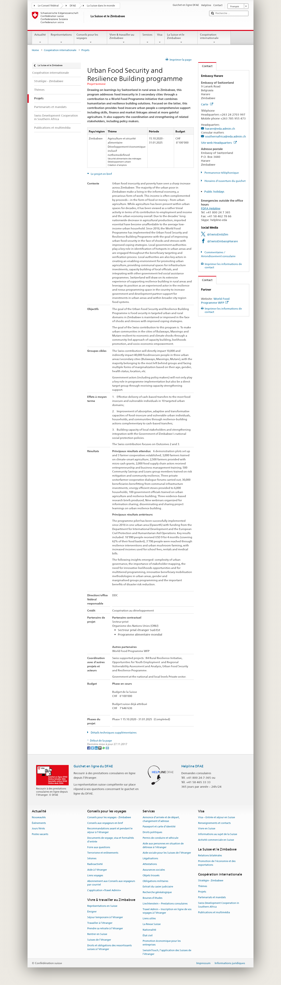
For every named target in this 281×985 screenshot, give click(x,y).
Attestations (150, 864)
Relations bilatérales (210, 855)
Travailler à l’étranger (99, 922)
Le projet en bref (101, 173)
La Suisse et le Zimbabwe (181, 38)
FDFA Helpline (210, 208)
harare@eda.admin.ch (220, 128)
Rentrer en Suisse (97, 934)
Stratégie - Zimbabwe (210, 880)
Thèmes (202, 886)
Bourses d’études (152, 897)
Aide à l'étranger (97, 869)
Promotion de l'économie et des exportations (217, 863)
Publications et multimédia (214, 912)
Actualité (40, 38)
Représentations (61, 38)
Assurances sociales (154, 869)
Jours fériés (38, 828)
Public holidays (214, 191)
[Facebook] (89, 747)
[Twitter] (93, 747)
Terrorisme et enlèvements (102, 852)
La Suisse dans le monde (101, 5)
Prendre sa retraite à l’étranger (105, 928)
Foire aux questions (98, 847)
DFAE (73, 5)
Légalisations (150, 858)
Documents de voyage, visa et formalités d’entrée (110, 839)
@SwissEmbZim (217, 234)
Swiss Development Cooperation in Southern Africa (218, 904)
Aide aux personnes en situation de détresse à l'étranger (163, 845)
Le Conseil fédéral (48, 5)
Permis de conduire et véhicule (160, 837)
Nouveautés (39, 817)
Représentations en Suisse (102, 905)
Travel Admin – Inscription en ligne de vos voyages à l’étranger (167, 911)
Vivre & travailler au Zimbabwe (123, 38)
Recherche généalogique (157, 892)
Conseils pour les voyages (90, 38)
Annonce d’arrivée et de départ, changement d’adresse (161, 819)
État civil (148, 935)
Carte (207, 104)
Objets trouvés (151, 875)
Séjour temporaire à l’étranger (105, 917)
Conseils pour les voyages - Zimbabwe (109, 817)
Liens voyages (95, 875)
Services (147, 38)
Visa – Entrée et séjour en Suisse (216, 817)
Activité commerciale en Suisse (216, 839)
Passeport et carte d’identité (159, 826)
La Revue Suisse (152, 924)
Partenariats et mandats (212, 897)
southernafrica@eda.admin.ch (225, 136)
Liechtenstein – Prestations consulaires (165, 903)
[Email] (107, 747)
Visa (160, 38)
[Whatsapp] (104, 747)
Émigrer (92, 911)
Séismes (91, 858)
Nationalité (149, 929)
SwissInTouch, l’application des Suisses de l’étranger (167, 952)
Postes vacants (40, 834)
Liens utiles (149, 918)
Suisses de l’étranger (99, 939)
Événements (39, 823)
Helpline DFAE (192, 766)
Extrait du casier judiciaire (158, 886)
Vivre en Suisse (206, 828)
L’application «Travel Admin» (104, 890)
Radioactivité (95, 864)
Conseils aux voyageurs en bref (105, 823)
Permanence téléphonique (221, 172)
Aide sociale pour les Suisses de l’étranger (167, 852)
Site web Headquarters (219, 143)
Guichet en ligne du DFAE (93, 766)
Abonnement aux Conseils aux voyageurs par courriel (111, 883)
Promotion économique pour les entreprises (162, 943)
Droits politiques (152, 832)
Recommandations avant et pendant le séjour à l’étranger (109, 830)
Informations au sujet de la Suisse (217, 834)
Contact (205, 66)
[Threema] (100, 747)
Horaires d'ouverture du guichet (224, 180)
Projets (202, 891)
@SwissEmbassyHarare (222, 241)
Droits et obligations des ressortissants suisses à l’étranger (109, 947)
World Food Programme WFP (215, 300)
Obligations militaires (155, 881)
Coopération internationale (214, 38)
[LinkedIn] (96, 747)
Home (35, 50)
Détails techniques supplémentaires (113, 732)
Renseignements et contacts (214, 823)
